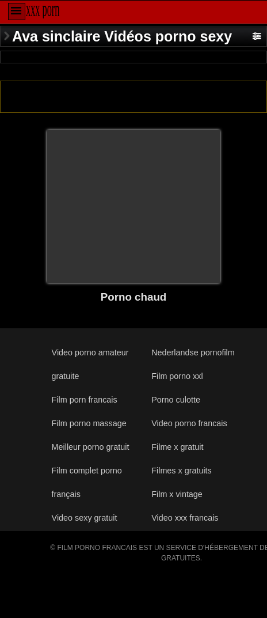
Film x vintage (177, 494)
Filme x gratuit (177, 447)
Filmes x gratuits (181, 470)
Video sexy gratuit (84, 517)
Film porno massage (89, 423)
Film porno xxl (177, 376)
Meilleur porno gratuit (90, 447)
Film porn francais (84, 399)
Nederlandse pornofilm (192, 352)
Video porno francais (189, 423)
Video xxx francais (184, 517)
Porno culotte (175, 399)
